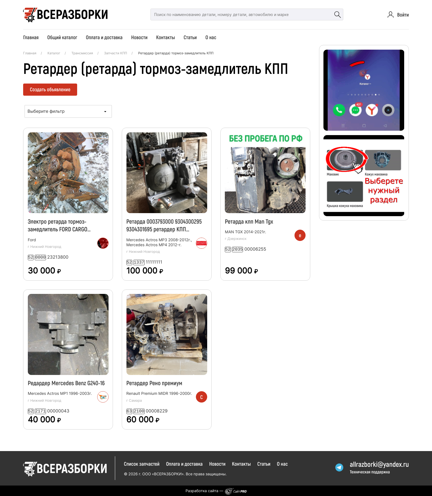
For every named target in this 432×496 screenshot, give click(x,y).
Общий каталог (62, 37)
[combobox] (68, 111)
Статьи (190, 37)
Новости (139, 37)
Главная (31, 37)
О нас (211, 37)
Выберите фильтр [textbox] (46, 111)
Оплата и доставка (104, 37)
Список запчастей (142, 462)
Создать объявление (50, 89)
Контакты (165, 37)
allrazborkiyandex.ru (379, 463)
